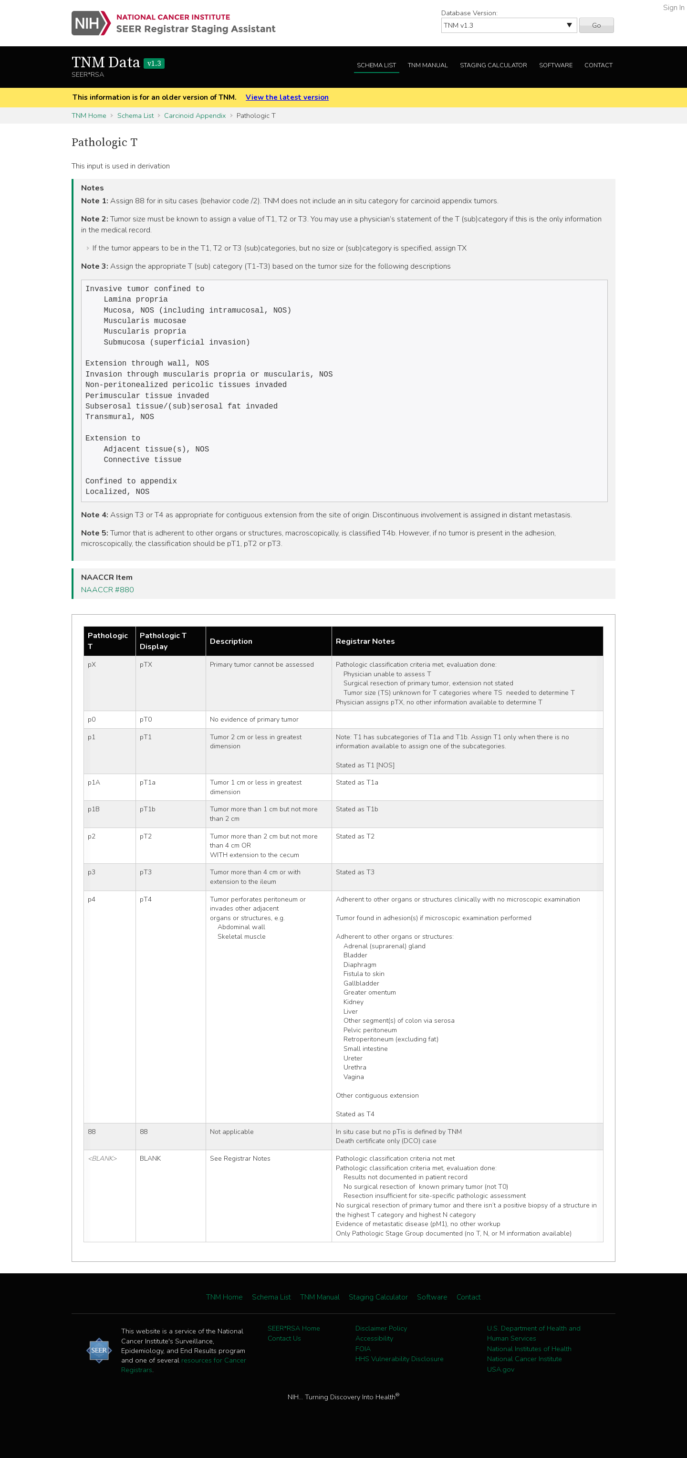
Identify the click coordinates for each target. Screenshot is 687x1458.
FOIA (363, 1368)
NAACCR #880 (107, 609)
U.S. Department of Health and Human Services (534, 1353)
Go (596, 25)
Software (555, 65)
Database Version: (469, 13)
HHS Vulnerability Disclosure (399, 1378)
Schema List (376, 65)
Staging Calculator (493, 65)
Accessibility (374, 1357)
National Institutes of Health (529, 1368)
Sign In (674, 7)
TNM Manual (428, 65)
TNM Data (118, 63)
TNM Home (89, 115)
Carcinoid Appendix (195, 115)
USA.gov (500, 1388)
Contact (598, 65)
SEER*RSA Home (294, 1347)
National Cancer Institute (524, 1378)
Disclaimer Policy (381, 1347)
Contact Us (284, 1357)
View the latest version (287, 97)
